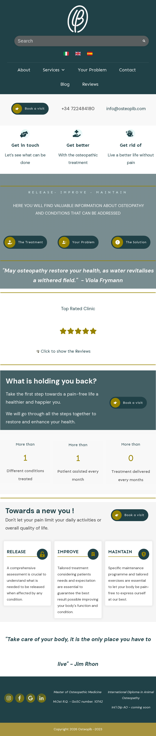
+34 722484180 (78, 109)
